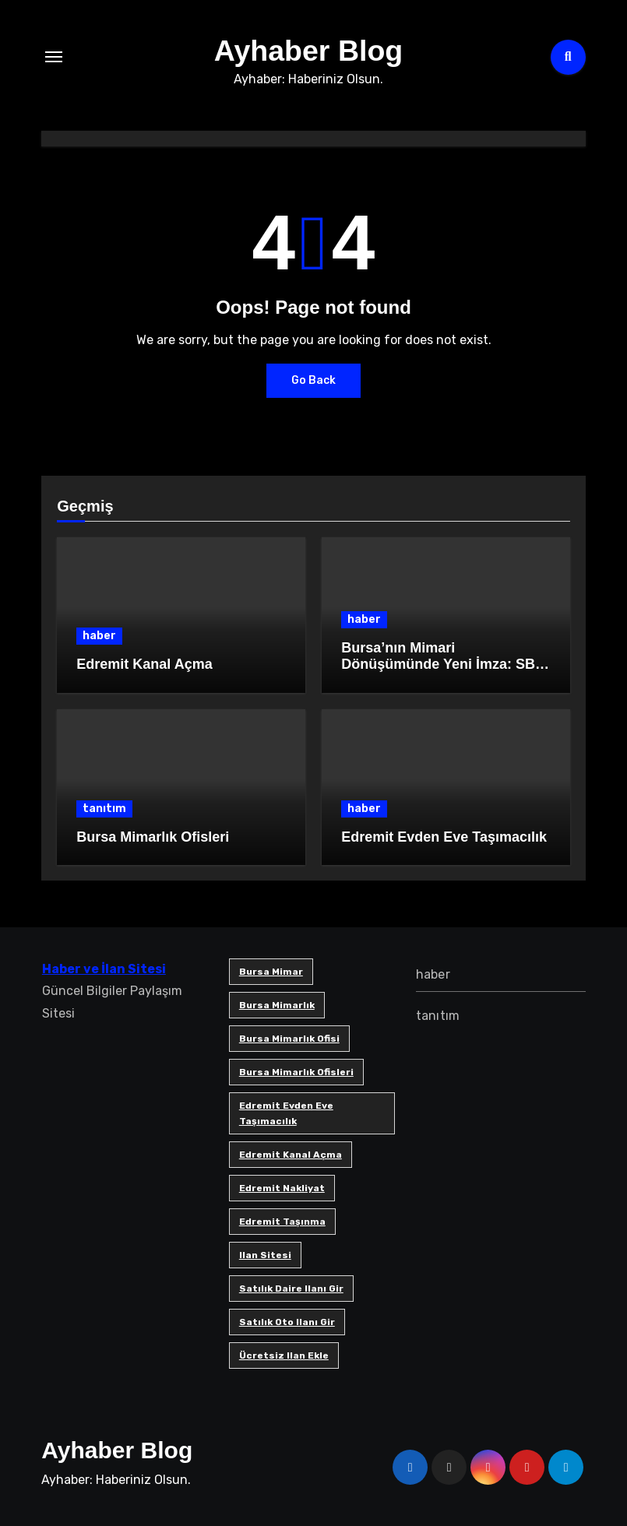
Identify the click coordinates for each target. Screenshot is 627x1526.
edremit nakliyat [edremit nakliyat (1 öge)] (281, 1188)
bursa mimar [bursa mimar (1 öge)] (270, 971)
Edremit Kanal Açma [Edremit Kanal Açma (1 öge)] (289, 1154)
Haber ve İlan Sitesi (103, 969)
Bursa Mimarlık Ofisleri (152, 837)
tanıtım (104, 808)
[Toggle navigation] (53, 56)
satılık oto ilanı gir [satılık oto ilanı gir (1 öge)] (286, 1322)
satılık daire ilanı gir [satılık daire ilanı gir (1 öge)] (290, 1288)
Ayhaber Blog (309, 50)
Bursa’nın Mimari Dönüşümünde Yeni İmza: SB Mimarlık (438, 664)
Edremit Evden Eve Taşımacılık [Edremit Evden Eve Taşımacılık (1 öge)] (285, 1113)
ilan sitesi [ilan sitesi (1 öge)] (264, 1255)
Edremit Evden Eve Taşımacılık (444, 837)
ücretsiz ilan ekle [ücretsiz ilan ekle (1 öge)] (283, 1355)
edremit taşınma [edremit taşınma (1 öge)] (281, 1221)
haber (99, 635)
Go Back (313, 380)
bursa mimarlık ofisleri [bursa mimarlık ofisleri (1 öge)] (295, 1072)
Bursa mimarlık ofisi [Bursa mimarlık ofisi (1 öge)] (288, 1038)
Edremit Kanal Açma (144, 664)
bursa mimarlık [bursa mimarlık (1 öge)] (276, 1005)
